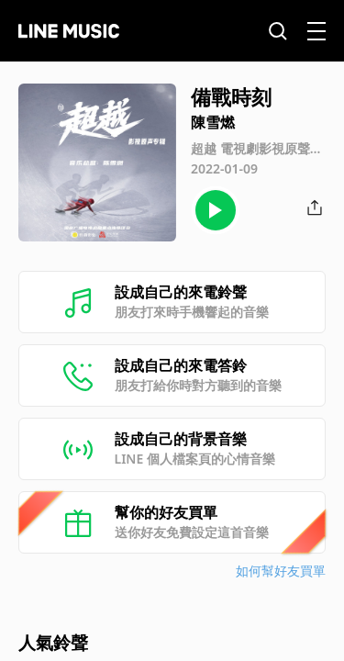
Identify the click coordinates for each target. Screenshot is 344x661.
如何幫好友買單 (281, 570)
